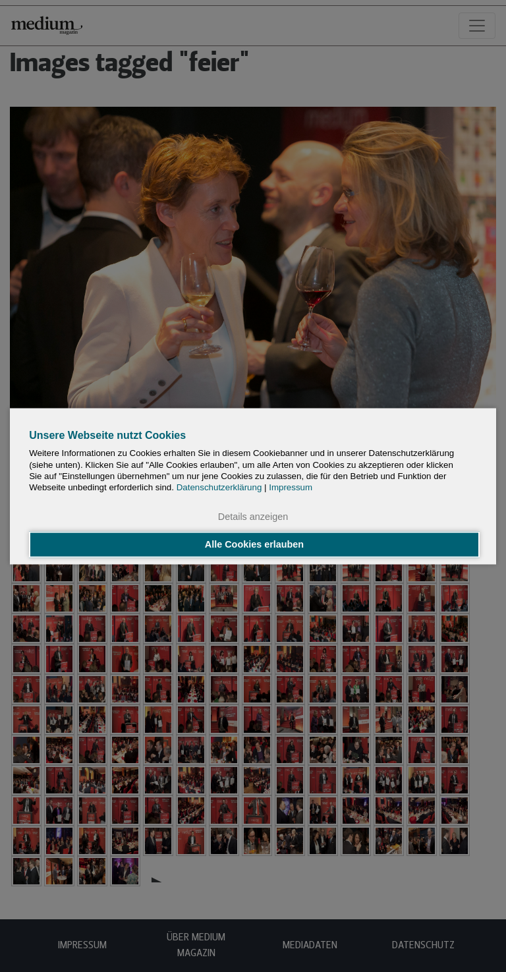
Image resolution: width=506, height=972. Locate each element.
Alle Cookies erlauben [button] (254, 544)
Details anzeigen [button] (253, 517)
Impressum (290, 488)
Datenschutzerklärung (219, 488)
